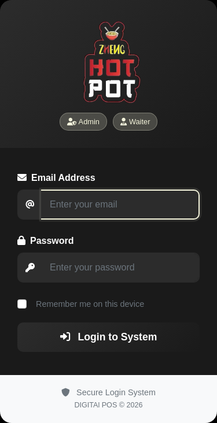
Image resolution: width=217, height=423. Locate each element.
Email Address (56, 178)
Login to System (108, 337)
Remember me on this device (89, 304)
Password (45, 241)
